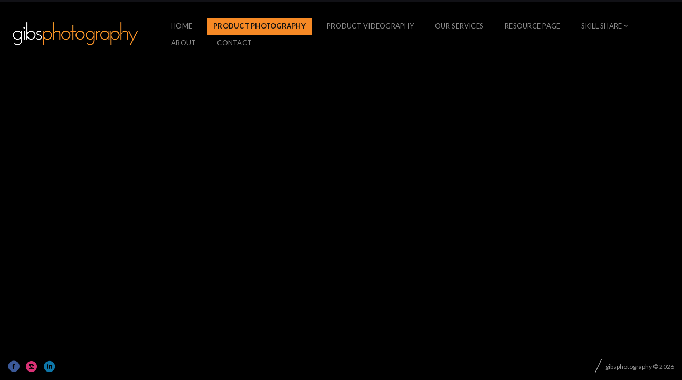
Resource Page (532, 26)
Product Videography (370, 26)
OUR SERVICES (459, 26)
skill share (601, 26)
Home (181, 26)
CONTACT (234, 43)
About (183, 43)
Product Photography (259, 26)
